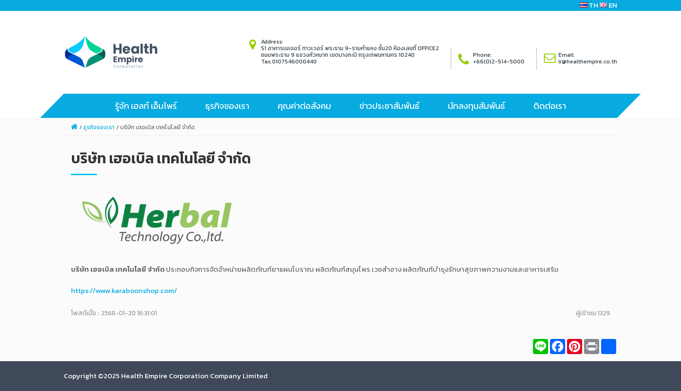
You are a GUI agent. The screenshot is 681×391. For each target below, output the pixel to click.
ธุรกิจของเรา (227, 105)
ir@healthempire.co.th (588, 61)
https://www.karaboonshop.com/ (124, 290)
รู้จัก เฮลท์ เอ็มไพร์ (146, 105)
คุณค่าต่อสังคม (304, 105)
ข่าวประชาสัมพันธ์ (389, 105)
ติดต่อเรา (549, 105)
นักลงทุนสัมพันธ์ (476, 105)
